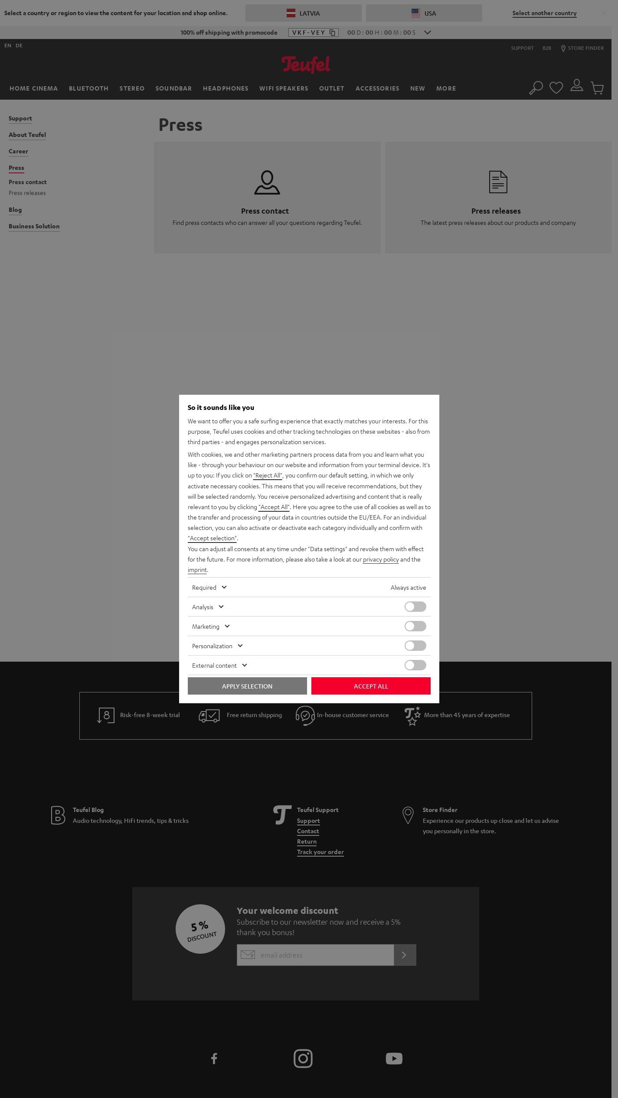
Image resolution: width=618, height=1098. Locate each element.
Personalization (212, 645)
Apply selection (247, 685)
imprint (197, 569)
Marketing (205, 626)
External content (214, 665)
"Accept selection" (212, 538)
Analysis (202, 606)
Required (204, 587)
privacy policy (381, 559)
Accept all (371, 685)
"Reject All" (267, 476)
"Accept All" (274, 507)
